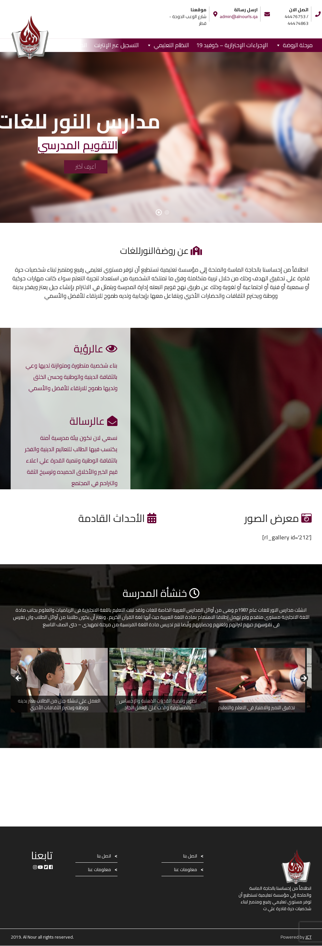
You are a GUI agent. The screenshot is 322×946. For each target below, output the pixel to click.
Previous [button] (19, 678)
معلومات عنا (185, 869)
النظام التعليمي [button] (171, 45)
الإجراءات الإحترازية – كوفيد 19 (232, 45)
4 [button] (172, 719)
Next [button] (303, 678)
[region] (161, 680)
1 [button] (150, 719)
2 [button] (157, 719)
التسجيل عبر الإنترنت (116, 45)
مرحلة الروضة (298, 45)
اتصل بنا (78, 45)
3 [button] (165, 719)
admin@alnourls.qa (239, 16)
